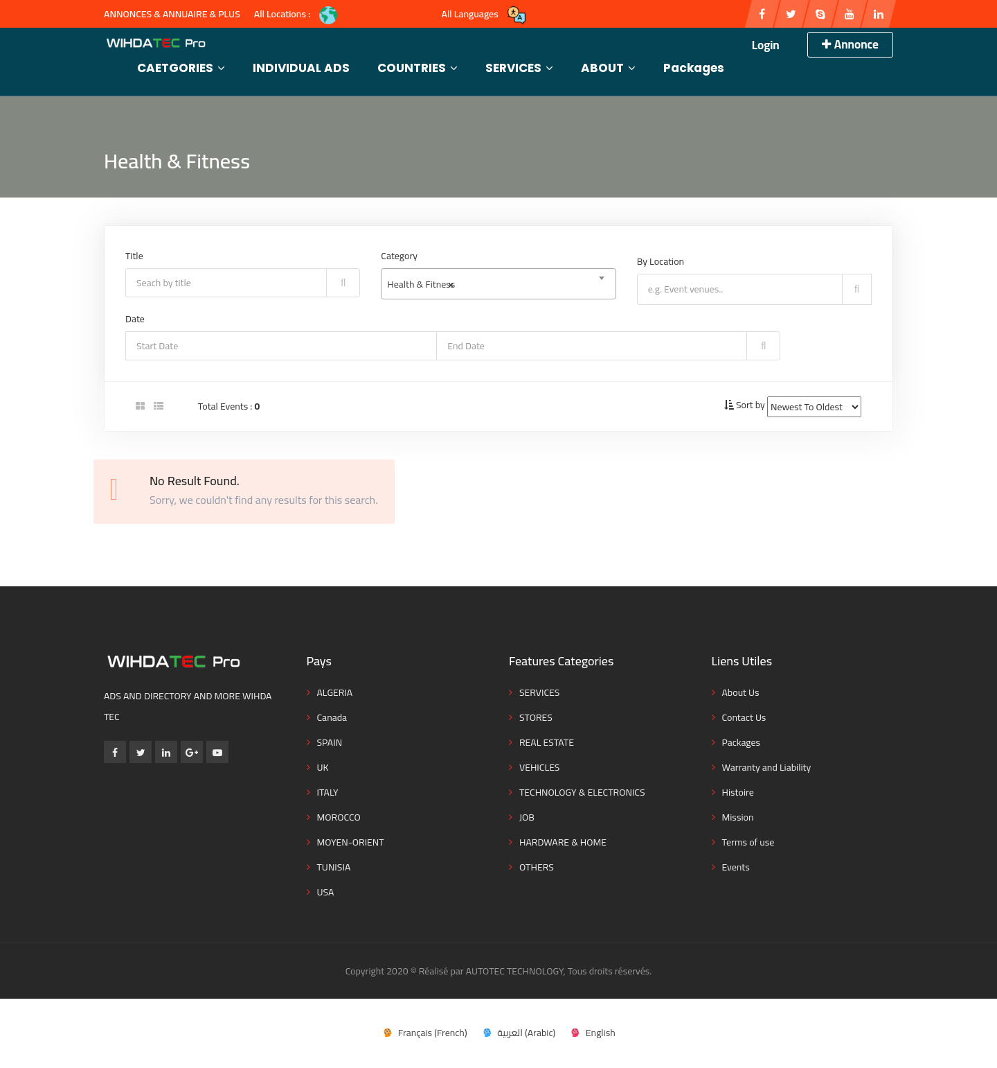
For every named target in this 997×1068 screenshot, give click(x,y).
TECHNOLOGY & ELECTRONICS (582, 792)
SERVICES (519, 68)
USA (325, 892)
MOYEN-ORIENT (350, 842)
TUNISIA (334, 867)
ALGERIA (335, 692)
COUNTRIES (417, 68)
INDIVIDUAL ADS (301, 68)
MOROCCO (339, 817)
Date (135, 319)
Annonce (850, 44)
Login (766, 45)
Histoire (738, 792)
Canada (332, 717)
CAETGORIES (181, 68)
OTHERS (536, 867)
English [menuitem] (601, 1033)
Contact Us (744, 717)
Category (399, 256)
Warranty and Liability (766, 767)
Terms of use (748, 842)
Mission (738, 817)
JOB (527, 817)
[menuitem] (424, 1032)
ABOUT (608, 68)
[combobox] (498, 283)
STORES (536, 717)
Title (134, 256)
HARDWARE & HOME (563, 842)
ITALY (328, 792)
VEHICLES (539, 767)
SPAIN (330, 742)
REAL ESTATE (546, 742)
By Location (660, 261)
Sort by (750, 405)
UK (323, 767)
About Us (741, 692)
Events (736, 867)
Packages (693, 68)
